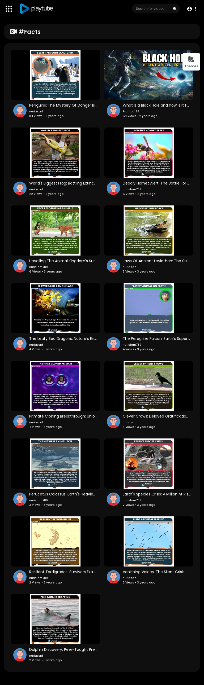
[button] (191, 9)
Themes (191, 62)
